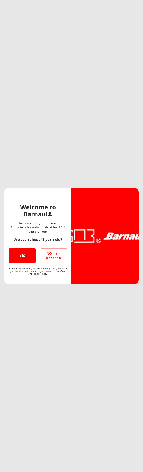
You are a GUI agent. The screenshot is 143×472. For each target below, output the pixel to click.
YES (22, 255)
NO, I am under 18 (53, 255)
